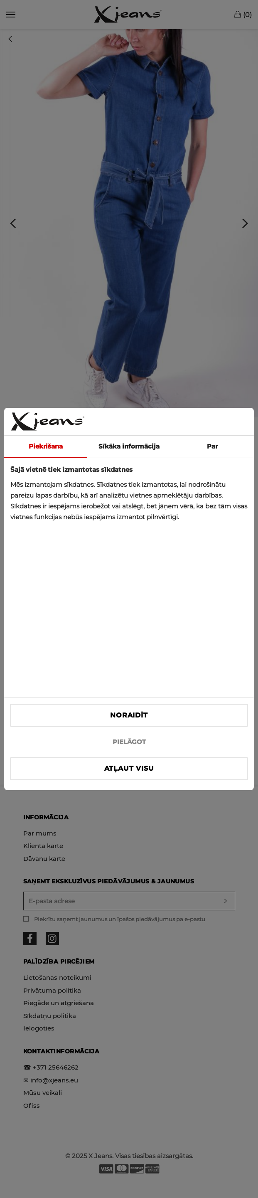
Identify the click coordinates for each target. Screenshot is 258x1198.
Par (212, 446)
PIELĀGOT (129, 742)
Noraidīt (128, 715)
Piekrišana (46, 446)
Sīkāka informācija (129, 446)
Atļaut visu (129, 768)
